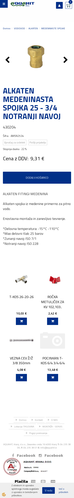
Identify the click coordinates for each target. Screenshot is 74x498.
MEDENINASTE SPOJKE (53, 28)
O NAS (54, 420)
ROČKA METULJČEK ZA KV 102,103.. (52, 301)
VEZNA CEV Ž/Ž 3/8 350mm (21, 361)
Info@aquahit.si (48, 447)
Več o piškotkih (63, 490)
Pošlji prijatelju (37, 142)
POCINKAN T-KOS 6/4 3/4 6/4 (53, 361)
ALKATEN (33, 28)
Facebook (23, 455)
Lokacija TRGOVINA (24, 426)
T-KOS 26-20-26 (21, 296)
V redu (48, 490)
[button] (66, 60)
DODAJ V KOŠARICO (37, 178)
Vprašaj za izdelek (14, 142)
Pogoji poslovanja (38, 433)
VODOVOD (19, 28)
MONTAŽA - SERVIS (52, 426)
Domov (6, 28)
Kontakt (39, 420)
